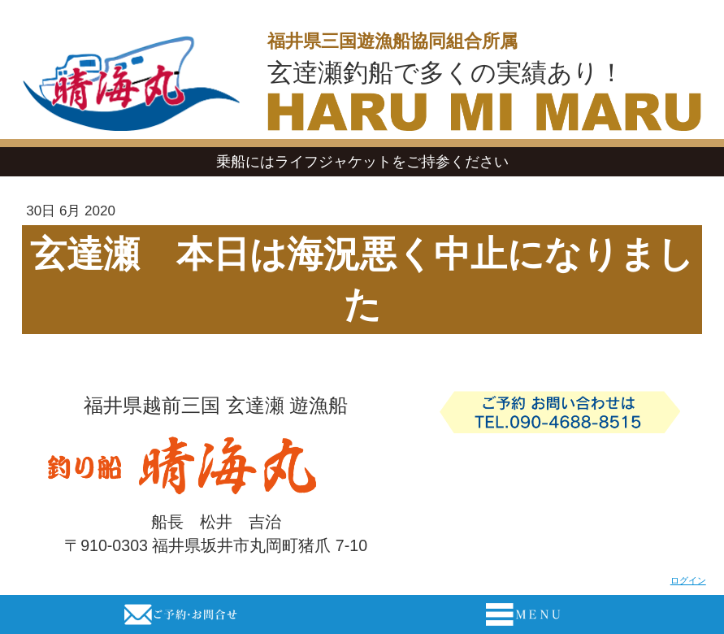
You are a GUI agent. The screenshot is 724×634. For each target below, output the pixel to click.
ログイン (688, 580)
